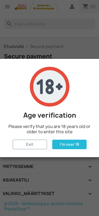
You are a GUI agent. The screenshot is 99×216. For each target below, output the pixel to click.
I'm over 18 (69, 144)
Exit (29, 144)
